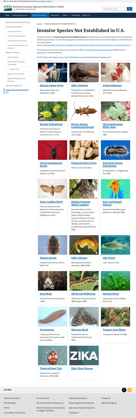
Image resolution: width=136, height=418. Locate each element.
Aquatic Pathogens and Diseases (16, 79)
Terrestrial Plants (14, 31)
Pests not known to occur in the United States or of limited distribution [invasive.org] (77, 57)
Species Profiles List (14, 85)
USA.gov (105, 398)
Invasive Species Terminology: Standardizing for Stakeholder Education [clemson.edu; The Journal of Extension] (86, 45)
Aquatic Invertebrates (15, 74)
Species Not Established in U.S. (17, 91)
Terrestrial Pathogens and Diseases (17, 46)
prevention (41, 52)
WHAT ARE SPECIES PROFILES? (18, 22)
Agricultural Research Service (81, 408)
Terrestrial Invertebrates (17, 41)
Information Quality (77, 398)
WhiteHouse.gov (108, 403)
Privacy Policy (42, 398)
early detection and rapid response (100, 50)
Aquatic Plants (13, 57)
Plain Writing (9, 403)
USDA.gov (73, 412)
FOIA (6, 408)
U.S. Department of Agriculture (24, 9)
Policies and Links (11, 398)
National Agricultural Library (80, 403)
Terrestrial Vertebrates (16, 36)
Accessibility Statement (13, 412)
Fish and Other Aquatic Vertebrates (16, 63)
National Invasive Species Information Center (38, 6)
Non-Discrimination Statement (49, 403)
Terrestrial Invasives (14, 27)
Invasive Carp (14, 69)
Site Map (7, 389)
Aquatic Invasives (13, 52)
